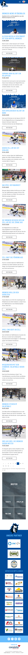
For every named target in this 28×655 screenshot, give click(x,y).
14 (8, 466)
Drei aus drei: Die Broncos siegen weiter (12, 442)
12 (3, 466)
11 (22, 463)
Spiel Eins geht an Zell (11, 329)
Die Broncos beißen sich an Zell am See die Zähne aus (13, 221)
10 (20, 463)
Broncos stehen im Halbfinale (9, 405)
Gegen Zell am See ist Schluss (10, 149)
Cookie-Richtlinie (15, 651)
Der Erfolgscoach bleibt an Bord (13, 112)
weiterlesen (9, 53)
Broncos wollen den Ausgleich (10, 293)
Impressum (18, 652)
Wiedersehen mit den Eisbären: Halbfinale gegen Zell (13, 367)
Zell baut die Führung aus (12, 257)
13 (5, 466)
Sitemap (21, 652)
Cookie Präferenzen (7, 652)
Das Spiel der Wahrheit (11, 185)
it (26, 1)
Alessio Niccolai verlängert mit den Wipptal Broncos (13, 37)
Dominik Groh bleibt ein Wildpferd (11, 74)
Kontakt (13, 652)
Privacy (20, 651)
